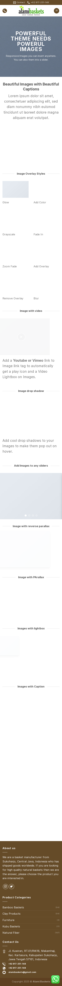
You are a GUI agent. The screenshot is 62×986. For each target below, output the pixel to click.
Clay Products (11, 913)
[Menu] (56, 10)
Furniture (8, 920)
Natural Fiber (11, 932)
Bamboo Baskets (13, 907)
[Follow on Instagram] (5, 886)
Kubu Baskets (11, 926)
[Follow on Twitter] (11, 886)
